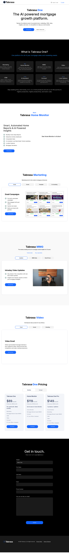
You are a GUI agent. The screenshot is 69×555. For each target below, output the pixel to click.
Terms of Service (47, 541)
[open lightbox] (51, 137)
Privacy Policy (39, 541)
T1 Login (62, 2)
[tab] (29, 390)
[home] (8, 2)
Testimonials (30, 252)
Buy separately (38, 252)
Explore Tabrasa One (40, 29)
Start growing (28, 29)
